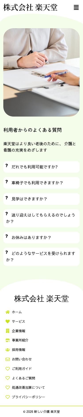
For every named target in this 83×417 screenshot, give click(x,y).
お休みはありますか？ (31, 237)
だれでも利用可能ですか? (35, 167)
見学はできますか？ (29, 199)
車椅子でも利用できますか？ (37, 182)
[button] (76, 7)
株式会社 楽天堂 (30, 7)
